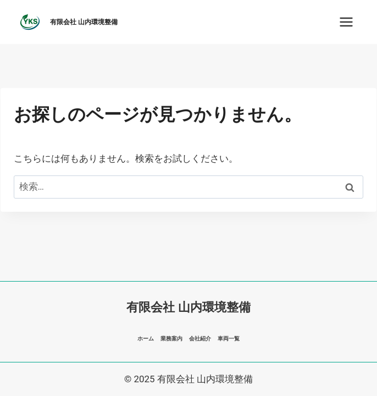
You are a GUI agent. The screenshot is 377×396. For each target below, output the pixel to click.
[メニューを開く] (346, 21)
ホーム (145, 339)
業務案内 (171, 339)
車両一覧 (229, 339)
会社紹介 (200, 339)
